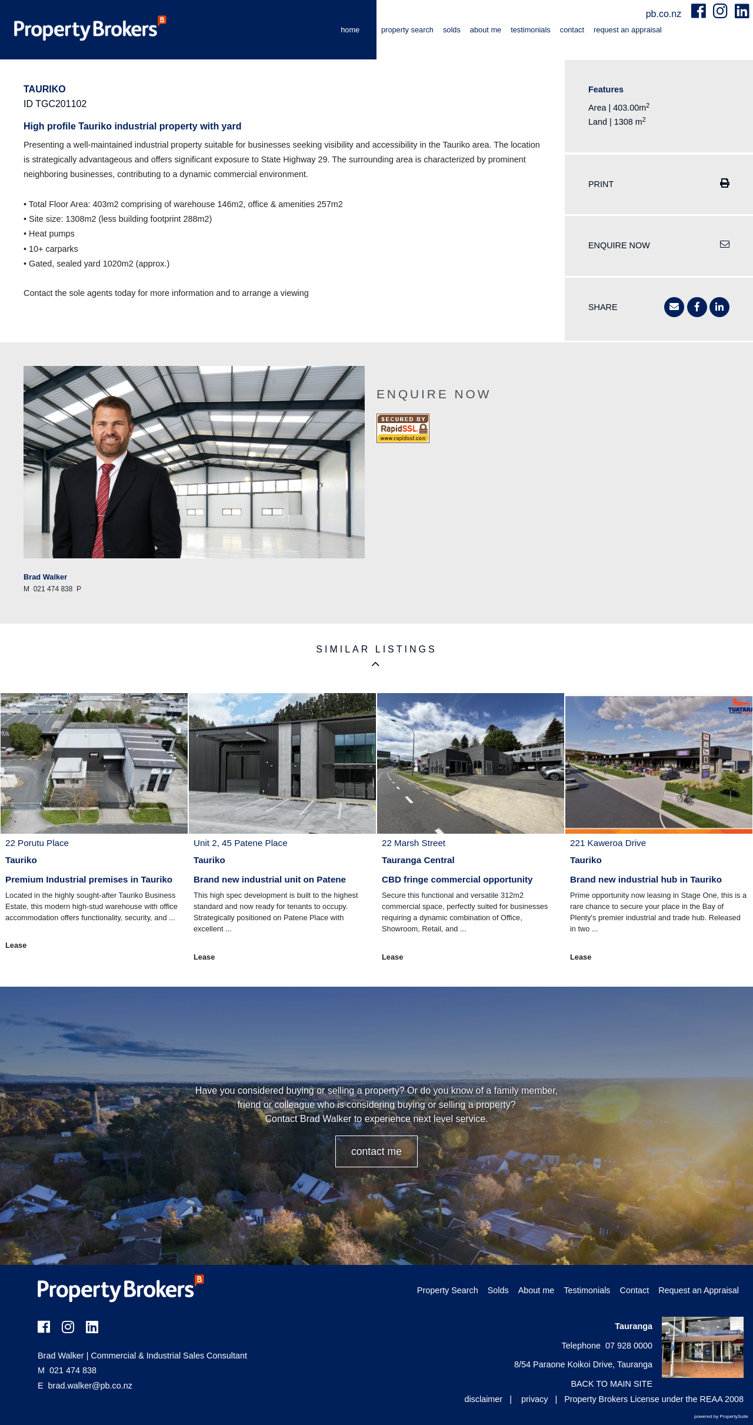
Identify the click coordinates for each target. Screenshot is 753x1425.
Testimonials (531, 29)
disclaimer (483, 1399)
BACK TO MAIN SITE (611, 1384)
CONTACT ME (376, 1151)
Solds (452, 29)
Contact (572, 29)
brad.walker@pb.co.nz (90, 1385)
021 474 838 (67, 1370)
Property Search (407, 29)
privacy (534, 1399)
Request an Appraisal (628, 29)
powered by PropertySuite (721, 1416)
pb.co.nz (665, 14)
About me (485, 29)
